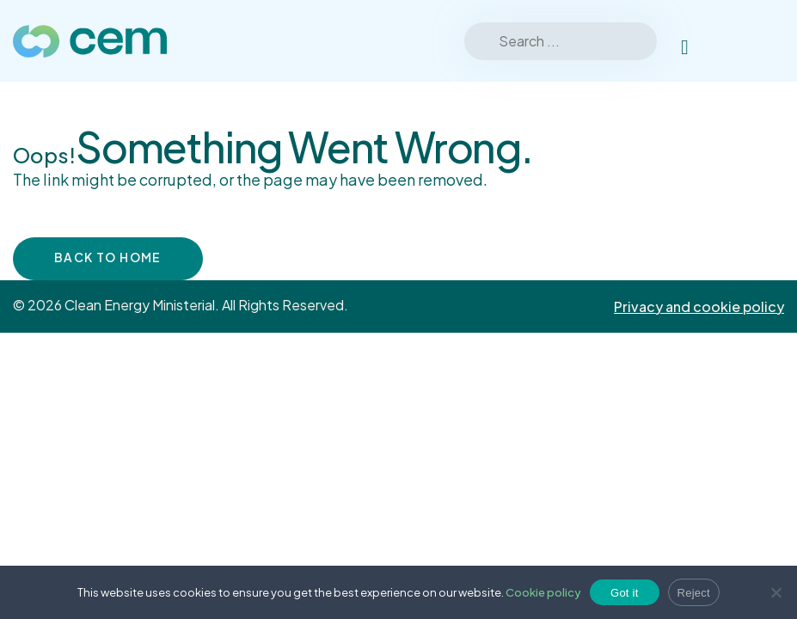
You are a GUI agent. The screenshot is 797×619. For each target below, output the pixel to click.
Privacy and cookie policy (699, 306)
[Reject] (775, 592)
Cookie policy (543, 592)
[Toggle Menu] (762, 41)
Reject (693, 592)
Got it (624, 592)
